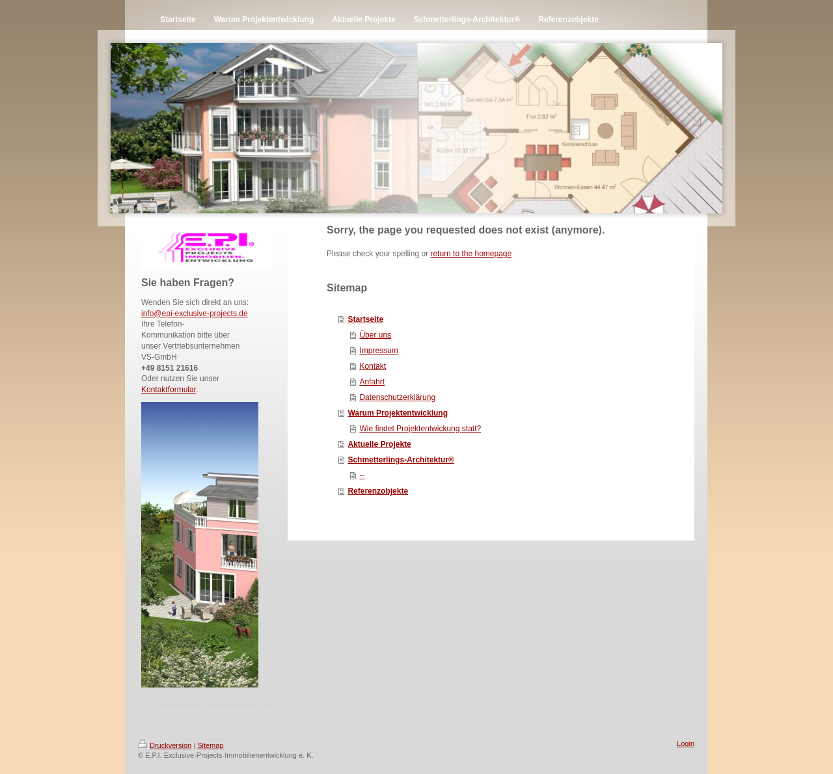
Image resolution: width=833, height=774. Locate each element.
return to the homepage (471, 253)
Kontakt (372, 366)
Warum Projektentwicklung (398, 413)
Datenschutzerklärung (397, 397)
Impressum (378, 350)
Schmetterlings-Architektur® (401, 459)
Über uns (375, 335)
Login (685, 743)
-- (361, 475)
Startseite (365, 319)
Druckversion (164, 745)
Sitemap (210, 745)
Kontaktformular (168, 389)
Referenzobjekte (378, 491)
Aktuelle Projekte (379, 444)
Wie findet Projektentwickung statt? (420, 428)
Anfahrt (372, 381)
